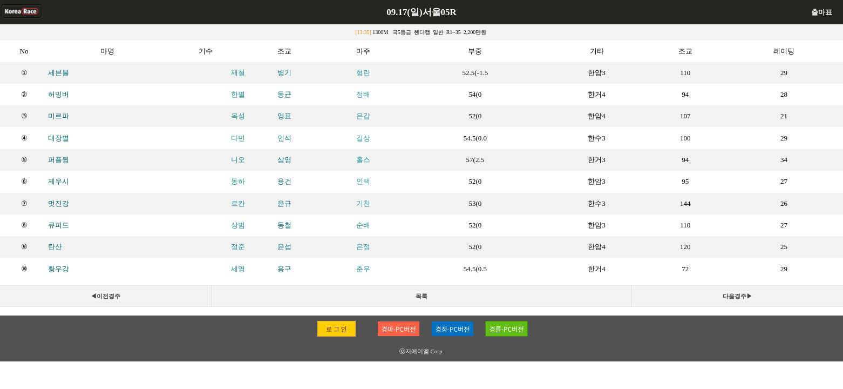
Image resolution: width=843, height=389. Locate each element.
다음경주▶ (737, 296)
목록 (421, 296)
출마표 (821, 12)
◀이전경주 (105, 296)
